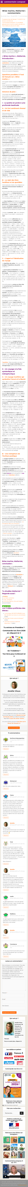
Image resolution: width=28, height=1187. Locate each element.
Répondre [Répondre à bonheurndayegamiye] (6, 748)
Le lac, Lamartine (7, 599)
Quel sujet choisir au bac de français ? (14, 618)
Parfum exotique (7, 533)
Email (4, 999)
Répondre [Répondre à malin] (6, 907)
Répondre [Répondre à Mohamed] (6, 788)
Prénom (4, 993)
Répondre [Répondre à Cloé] (6, 863)
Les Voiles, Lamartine (8, 598)
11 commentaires (22, 16)
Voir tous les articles (14, 727)
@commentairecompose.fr (11, 1105)
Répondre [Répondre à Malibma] (6, 924)
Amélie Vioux (6, 16)
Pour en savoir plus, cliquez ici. (13, 1041)
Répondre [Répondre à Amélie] (6, 835)
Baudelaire (16, 553)
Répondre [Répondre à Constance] (6, 956)
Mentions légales (22, 1185)
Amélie (12, 823)
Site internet (5, 1005)
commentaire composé (14, 2)
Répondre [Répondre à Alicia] (6, 774)
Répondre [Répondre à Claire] (6, 817)
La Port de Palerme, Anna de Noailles (13, 601)
